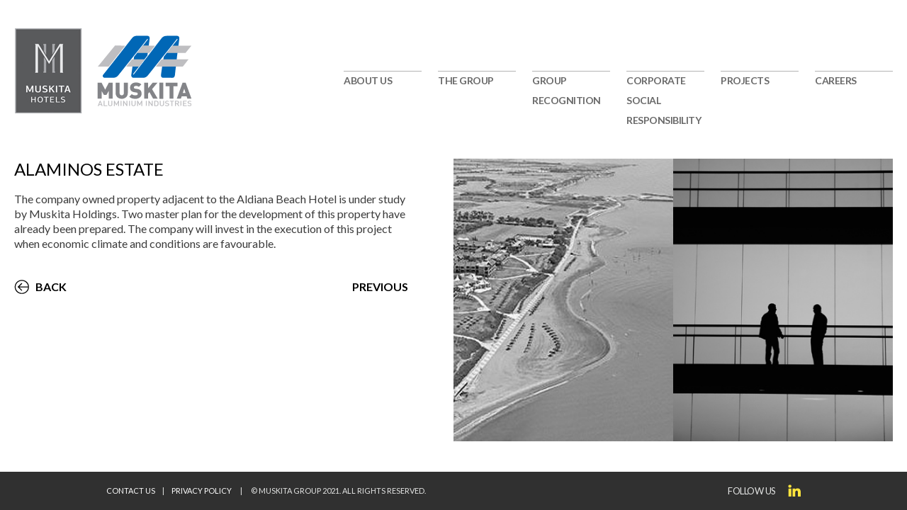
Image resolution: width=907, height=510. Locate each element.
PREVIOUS (380, 286)
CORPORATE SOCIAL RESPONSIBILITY (663, 100)
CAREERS (836, 80)
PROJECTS (745, 80)
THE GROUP (466, 80)
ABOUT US (368, 80)
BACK (51, 286)
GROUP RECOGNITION (566, 90)
